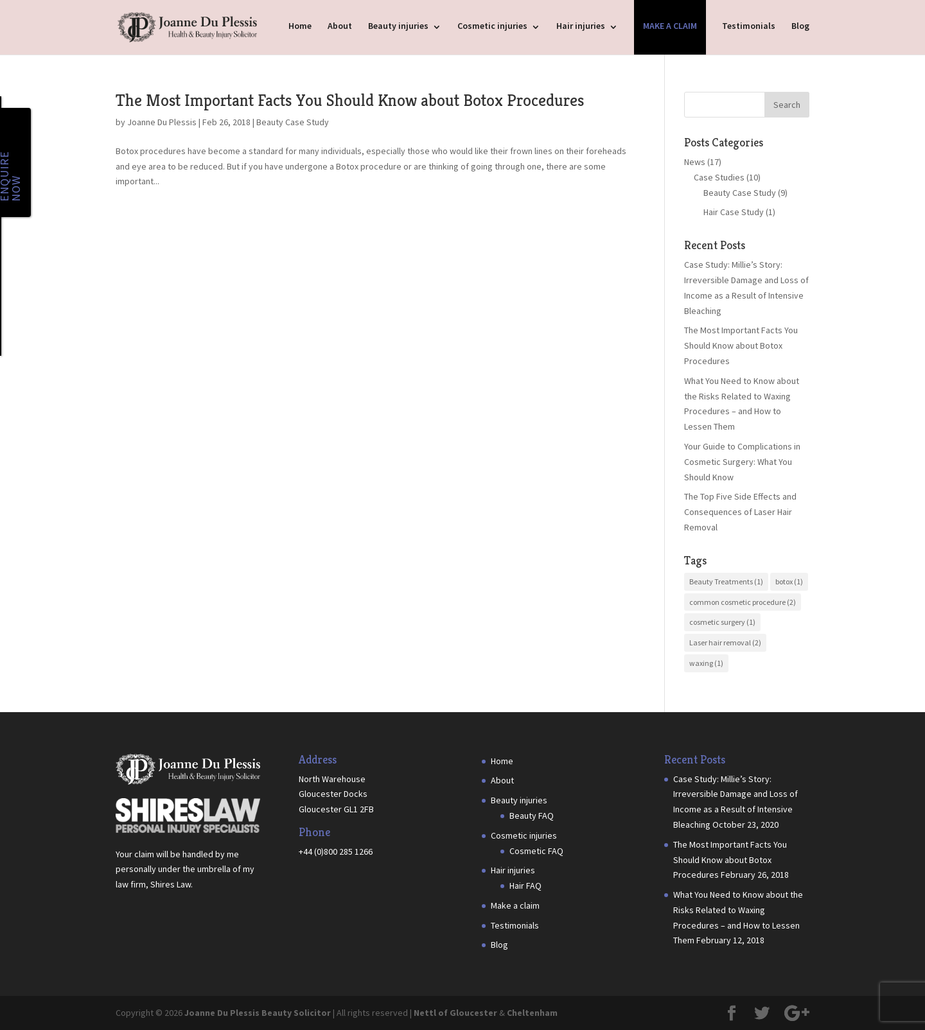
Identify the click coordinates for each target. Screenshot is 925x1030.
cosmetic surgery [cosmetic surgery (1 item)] (722, 622)
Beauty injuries (398, 25)
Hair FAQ (525, 885)
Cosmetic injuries (492, 25)
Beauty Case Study (292, 122)
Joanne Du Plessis (162, 122)
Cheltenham (532, 1012)
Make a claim (670, 25)
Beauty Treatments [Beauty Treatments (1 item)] (726, 581)
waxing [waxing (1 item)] (706, 663)
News (694, 162)
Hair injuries (580, 25)
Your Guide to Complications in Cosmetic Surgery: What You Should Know (742, 462)
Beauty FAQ (531, 815)
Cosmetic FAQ (536, 851)
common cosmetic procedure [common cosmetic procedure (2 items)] (742, 602)
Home (300, 25)
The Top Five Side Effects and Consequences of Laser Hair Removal (740, 512)
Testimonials (748, 25)
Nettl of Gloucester (455, 1012)
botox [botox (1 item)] (789, 581)
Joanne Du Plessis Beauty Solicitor (257, 1012)
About (340, 25)
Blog (800, 25)
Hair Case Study (733, 212)
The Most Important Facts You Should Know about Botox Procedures (350, 100)
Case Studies (719, 177)
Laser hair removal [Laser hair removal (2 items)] (725, 642)
